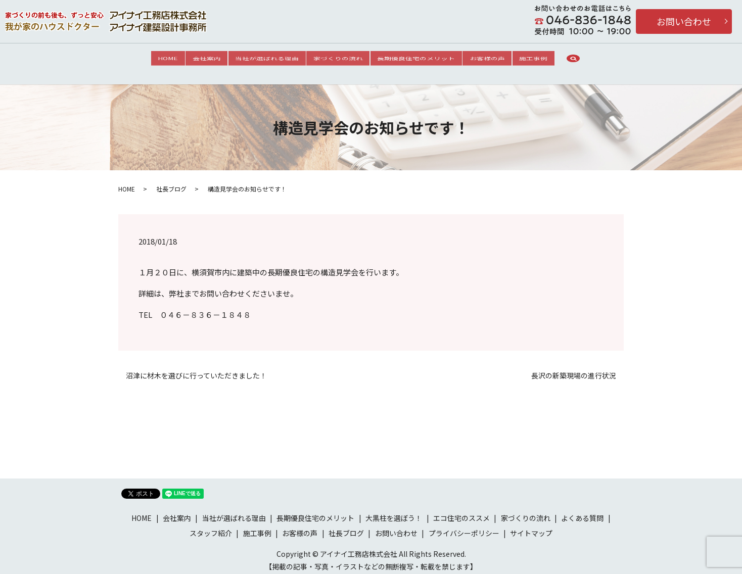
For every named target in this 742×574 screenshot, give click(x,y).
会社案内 (193, 60)
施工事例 (554, 60)
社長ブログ (171, 182)
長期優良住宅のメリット (423, 60)
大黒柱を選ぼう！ (393, 512)
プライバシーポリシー (464, 526)
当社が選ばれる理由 (260, 60)
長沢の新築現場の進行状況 (573, 369)
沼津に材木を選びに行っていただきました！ (196, 369)
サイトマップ (531, 526)
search (597, 60)
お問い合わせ (684, 21)
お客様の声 (501, 60)
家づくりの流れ (338, 60)
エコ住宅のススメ (461, 512)
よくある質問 (582, 512)
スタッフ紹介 (211, 526)
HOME (147, 60)
